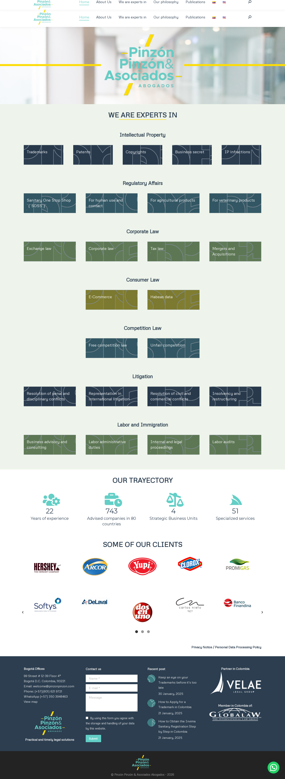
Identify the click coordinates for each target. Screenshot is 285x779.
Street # (34, 676)
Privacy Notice (201, 647)
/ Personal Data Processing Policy (237, 647)
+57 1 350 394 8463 (40, 3)
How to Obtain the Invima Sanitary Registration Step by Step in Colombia (177, 726)
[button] (23, 572)
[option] (47, 568)
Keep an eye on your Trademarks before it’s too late (177, 682)
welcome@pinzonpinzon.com (99, 3)
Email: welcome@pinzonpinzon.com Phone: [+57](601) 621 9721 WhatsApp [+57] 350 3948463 (49, 691)
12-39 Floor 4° (50, 676)
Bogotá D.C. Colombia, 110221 (44, 681)
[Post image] (151, 679)
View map (31, 702)
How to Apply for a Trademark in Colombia (174, 704)
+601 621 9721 (67, 3)
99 (26, 676)
